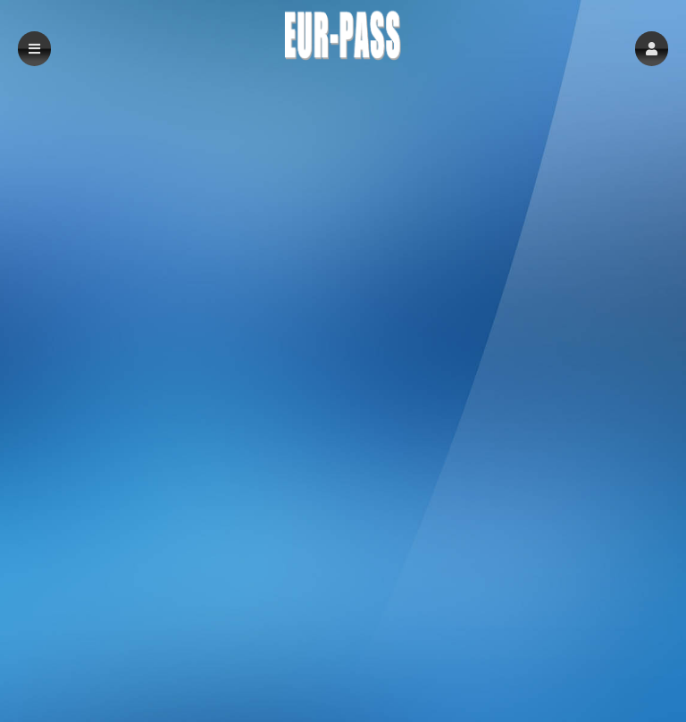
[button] (651, 48)
